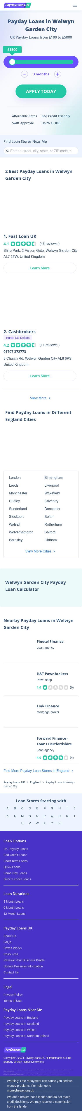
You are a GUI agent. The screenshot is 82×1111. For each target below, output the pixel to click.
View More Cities (41, 551)
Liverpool (52, 485)
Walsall (14, 524)
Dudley (14, 501)
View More (41, 398)
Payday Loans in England (20, 1017)
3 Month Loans (13, 901)
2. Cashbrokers (19, 332)
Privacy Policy (13, 994)
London (15, 477)
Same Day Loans (15, 873)
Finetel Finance (50, 641)
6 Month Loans (13, 907)
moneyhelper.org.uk (20, 1090)
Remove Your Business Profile (24, 960)
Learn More (40, 268)
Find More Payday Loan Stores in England (39, 770)
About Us (9, 936)
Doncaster (53, 509)
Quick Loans (12, 867)
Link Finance (48, 706)
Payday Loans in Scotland (21, 1023)
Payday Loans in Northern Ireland (26, 1036)
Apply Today (41, 91)
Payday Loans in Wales (19, 1029)
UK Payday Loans (15, 849)
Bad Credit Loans (15, 855)
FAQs (7, 942)
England (35, 782)
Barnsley (16, 540)
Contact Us (11, 972)
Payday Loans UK (14, 782)
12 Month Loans (14, 913)
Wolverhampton (21, 532)
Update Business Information (23, 966)
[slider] (12, 61)
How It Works (12, 948)
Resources (10, 954)
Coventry (52, 501)
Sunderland (18, 509)
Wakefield (52, 493)
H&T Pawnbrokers (52, 673)
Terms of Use (12, 1000)
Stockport (16, 516)
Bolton (49, 516)
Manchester (18, 493)
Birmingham (54, 477)
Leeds (14, 485)
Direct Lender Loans (17, 879)
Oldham (51, 540)
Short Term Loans (15, 861)
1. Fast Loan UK (19, 236)
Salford (50, 532)
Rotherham (53, 524)
